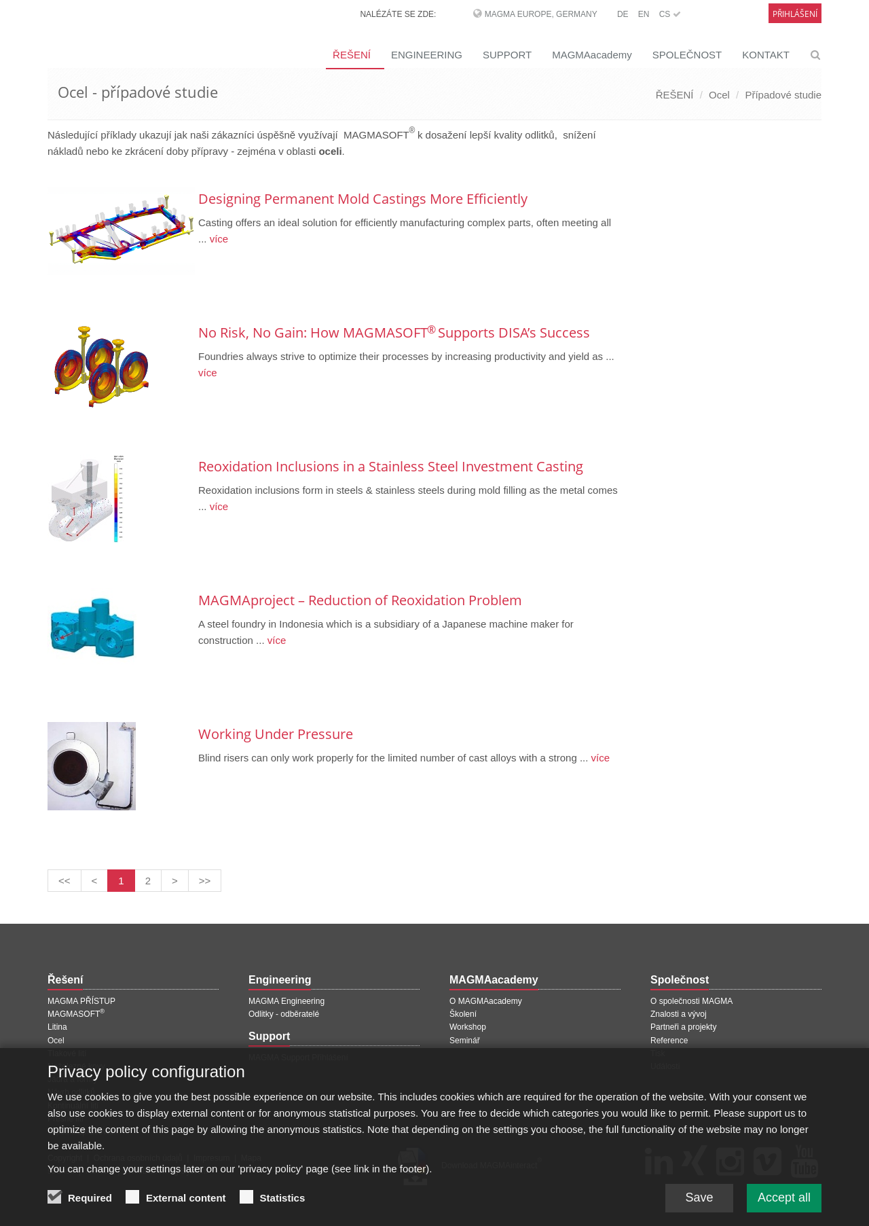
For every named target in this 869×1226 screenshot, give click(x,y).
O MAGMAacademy (485, 1001)
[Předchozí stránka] (95, 880)
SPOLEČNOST (687, 54)
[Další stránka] (175, 880)
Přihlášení (795, 14)
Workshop (467, 1027)
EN (644, 14)
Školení (463, 1014)
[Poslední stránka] (205, 880)
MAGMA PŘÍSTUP (81, 1001)
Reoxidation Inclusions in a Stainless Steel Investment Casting (390, 466)
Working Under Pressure (275, 734)
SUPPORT (507, 54)
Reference (669, 1040)
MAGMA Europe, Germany (541, 14)
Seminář (464, 1040)
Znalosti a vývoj (678, 1014)
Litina (57, 1027)
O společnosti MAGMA (691, 1001)
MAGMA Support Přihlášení (298, 1057)
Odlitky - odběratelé (283, 1014)
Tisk (657, 1053)
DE (623, 14)
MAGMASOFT (76, 1014)
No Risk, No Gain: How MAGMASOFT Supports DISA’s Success (394, 332)
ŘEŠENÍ (352, 54)
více (218, 239)
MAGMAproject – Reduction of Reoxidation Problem (360, 600)
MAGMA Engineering (286, 1001)
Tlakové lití (67, 1053)
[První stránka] (64, 880)
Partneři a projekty (683, 1027)
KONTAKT (766, 54)
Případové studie (783, 95)
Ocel (719, 95)
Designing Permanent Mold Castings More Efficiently (363, 199)
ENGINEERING (426, 54)
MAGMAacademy (592, 54)
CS (670, 14)
